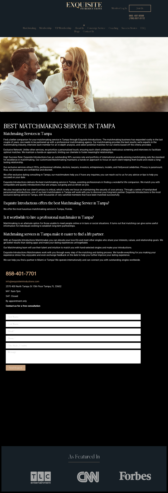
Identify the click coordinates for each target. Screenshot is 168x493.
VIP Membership (63, 28)
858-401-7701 (21, 274)
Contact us (88, 31)
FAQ (143, 28)
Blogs (77, 31)
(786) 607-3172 (137, 18)
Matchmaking (29, 28)
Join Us (140, 8)
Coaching (113, 28)
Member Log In (119, 8)
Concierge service (96, 28)
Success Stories (129, 28)
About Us (79, 28)
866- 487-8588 (136, 16)
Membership (45, 28)
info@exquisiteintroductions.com (22, 281)
